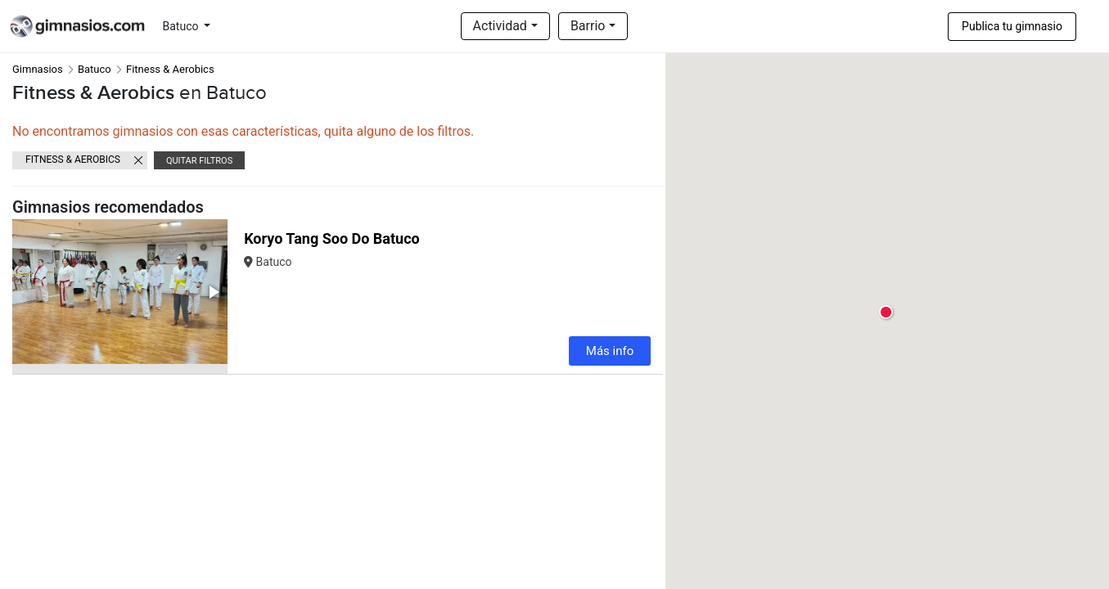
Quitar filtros (199, 160)
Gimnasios (37, 69)
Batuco (182, 26)
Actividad (500, 26)
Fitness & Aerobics (72, 159)
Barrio (588, 26)
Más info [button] (609, 351)
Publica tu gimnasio (1012, 26)
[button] (213, 292)
